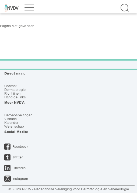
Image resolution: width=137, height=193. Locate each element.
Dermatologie (15, 90)
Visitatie (10, 119)
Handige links (15, 97)
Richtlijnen (12, 93)
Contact (10, 86)
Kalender (11, 123)
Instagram (20, 178)
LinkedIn (19, 168)
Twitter (17, 157)
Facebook (20, 146)
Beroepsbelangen (18, 115)
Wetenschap (14, 126)
